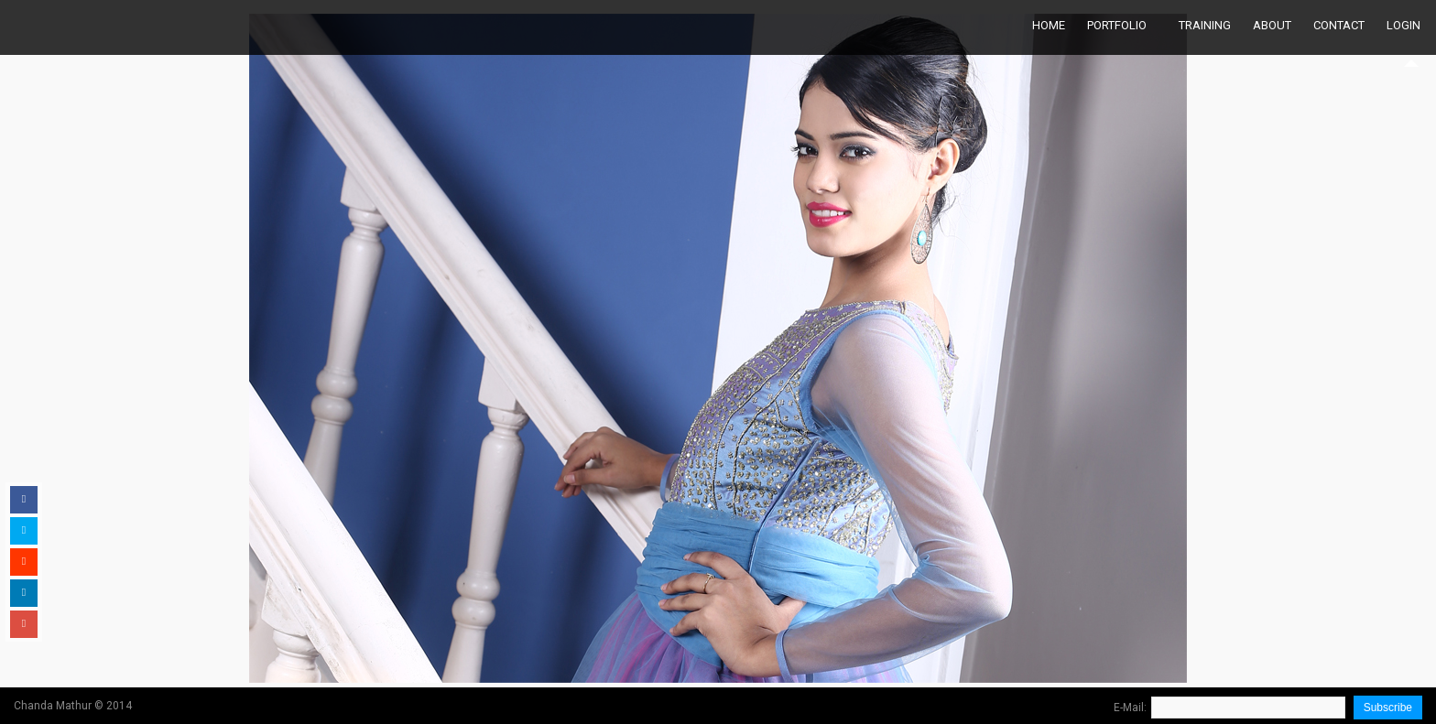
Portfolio (1117, 25)
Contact (1339, 25)
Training (1205, 25)
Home (1048, 25)
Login (1403, 25)
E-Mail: (1130, 707)
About (1272, 25)
